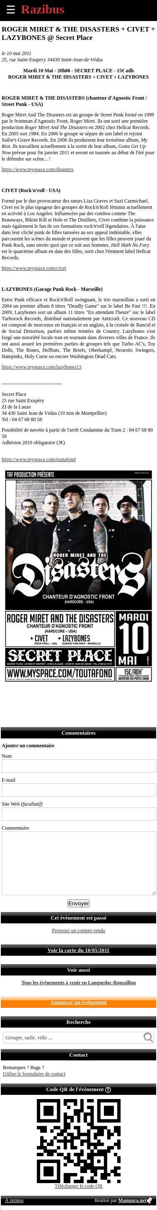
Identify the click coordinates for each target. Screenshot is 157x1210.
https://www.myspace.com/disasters (38, 169)
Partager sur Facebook (8, 696)
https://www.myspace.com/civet (34, 268)
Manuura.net (132, 1200)
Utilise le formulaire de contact (34, 1074)
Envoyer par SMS (64, 696)
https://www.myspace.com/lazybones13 (42, 367)
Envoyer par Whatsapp (82, 696)
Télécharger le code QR (79, 1186)
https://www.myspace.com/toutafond (39, 459)
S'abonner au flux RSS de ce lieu (101, 696)
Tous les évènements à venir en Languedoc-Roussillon (78, 983)
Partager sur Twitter (27, 696)
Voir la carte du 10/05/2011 (78, 950)
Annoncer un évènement (78, 1002)
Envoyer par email (45, 696)
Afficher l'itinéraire (119, 696)
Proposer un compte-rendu (78, 930)
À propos (14, 1200)
